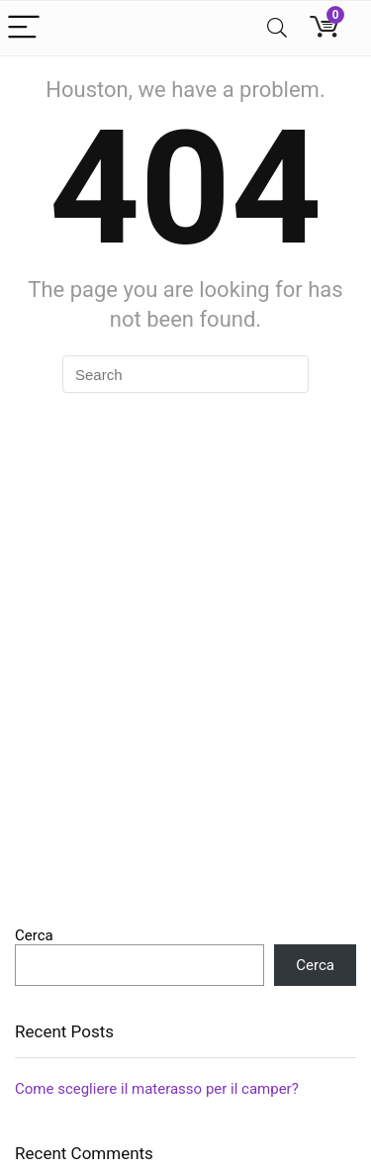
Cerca (34, 935)
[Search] (277, 28)
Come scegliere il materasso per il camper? (157, 1089)
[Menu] (23, 28)
